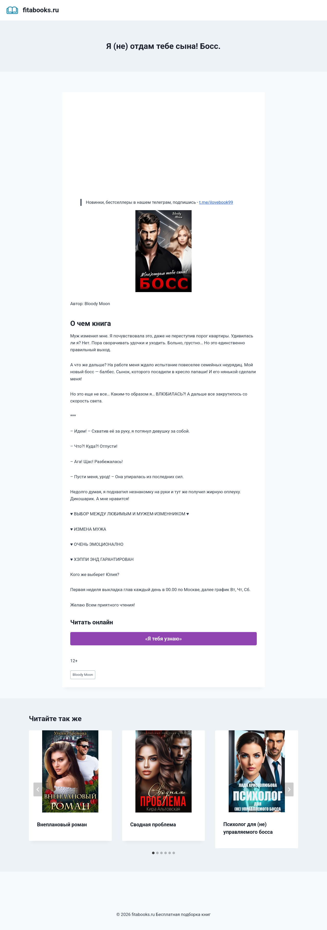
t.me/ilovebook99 (216, 202)
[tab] (153, 853)
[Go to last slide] (38, 789)
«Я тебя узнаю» (163, 639)
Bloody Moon (83, 674)
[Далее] (289, 789)
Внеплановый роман (62, 824)
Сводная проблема (153, 824)
